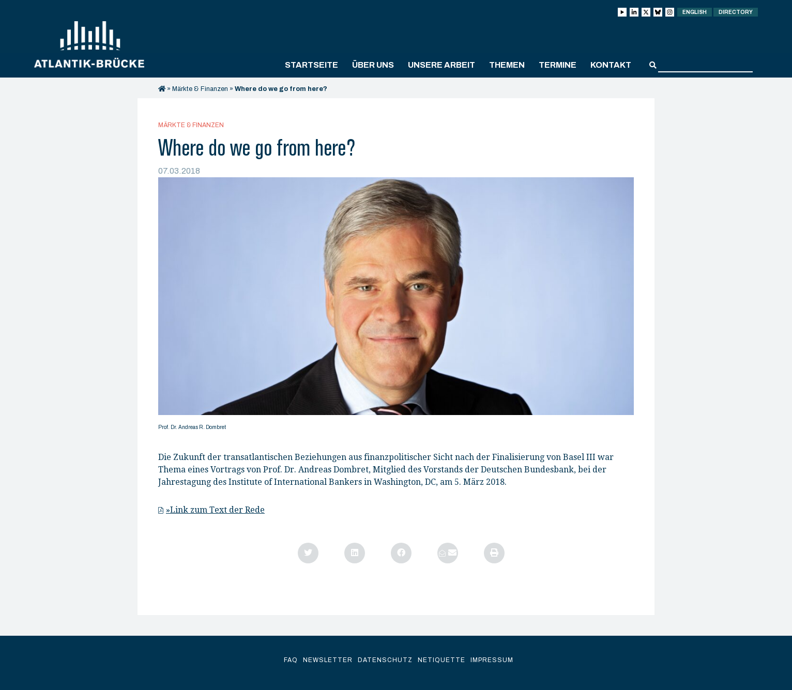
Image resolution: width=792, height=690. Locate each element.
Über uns (373, 64)
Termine (557, 64)
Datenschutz (385, 660)
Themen (507, 64)
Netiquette (441, 660)
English (694, 12)
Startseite (311, 64)
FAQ (291, 660)
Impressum (491, 660)
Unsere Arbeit (441, 64)
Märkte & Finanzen (200, 89)
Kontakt (610, 64)
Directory (736, 12)
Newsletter (328, 660)
